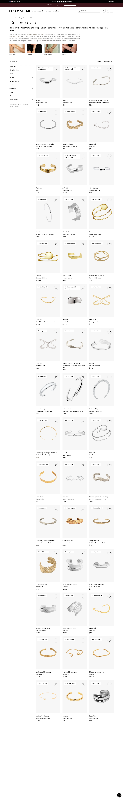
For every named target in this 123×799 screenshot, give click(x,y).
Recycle (48, 11)
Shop (34, 11)
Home (11, 18)
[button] (56, 69)
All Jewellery (18, 18)
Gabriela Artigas (32, 34)
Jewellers (56, 11)
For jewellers (110, 1)
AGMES (43, 34)
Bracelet (25, 18)
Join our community (70, 5)
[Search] (89, 11)
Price (21, 74)
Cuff (31, 18)
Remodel (40, 11)
